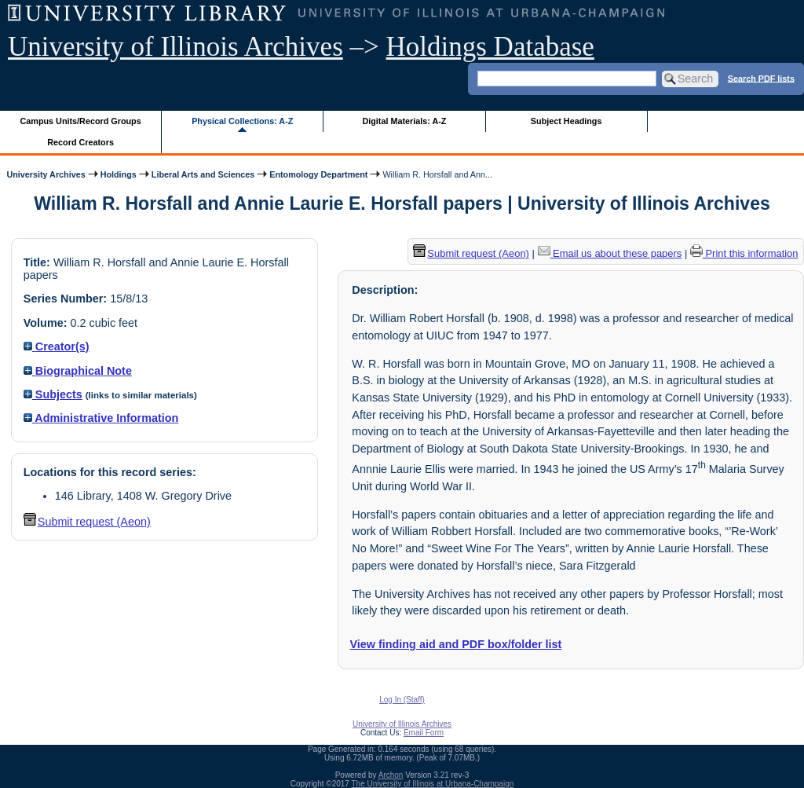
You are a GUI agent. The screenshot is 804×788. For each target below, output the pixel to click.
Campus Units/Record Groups (80, 121)
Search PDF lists (761, 77)
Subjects (53, 394)
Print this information (744, 253)
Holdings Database (490, 46)
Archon (391, 775)
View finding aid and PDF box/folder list (455, 644)
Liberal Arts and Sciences (203, 174)
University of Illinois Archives (175, 46)
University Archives (45, 174)
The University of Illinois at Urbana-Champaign (433, 783)
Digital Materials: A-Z (404, 121)
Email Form (424, 732)
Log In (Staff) (402, 699)
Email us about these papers (610, 253)
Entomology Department (318, 174)
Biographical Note (78, 371)
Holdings (118, 174)
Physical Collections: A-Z (242, 121)
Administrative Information (101, 418)
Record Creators (80, 142)
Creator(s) (57, 346)
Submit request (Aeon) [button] (87, 521)
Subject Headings (566, 121)
